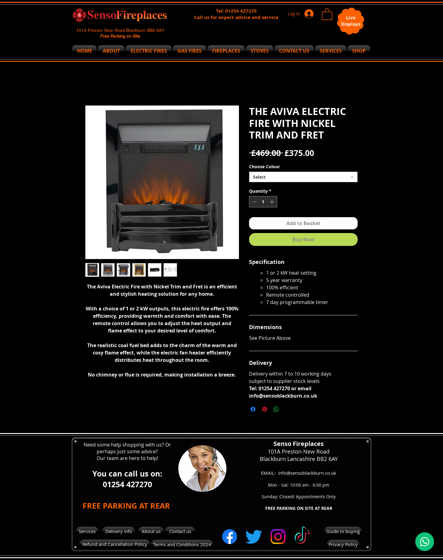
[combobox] (303, 177)
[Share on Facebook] (253, 409)
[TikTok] (302, 537)
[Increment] (272, 201)
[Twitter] (254, 537)
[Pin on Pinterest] (264, 409)
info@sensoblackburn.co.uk (307, 473)
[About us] (151, 531)
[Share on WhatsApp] (276, 409)
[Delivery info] (118, 531)
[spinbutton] (263, 201)
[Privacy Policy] (343, 544)
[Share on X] (288, 409)
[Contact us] (180, 531)
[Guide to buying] (343, 531)
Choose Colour (264, 166)
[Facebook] (230, 537)
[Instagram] (278, 537)
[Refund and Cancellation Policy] (114, 544)
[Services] (87, 531)
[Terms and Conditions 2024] (182, 544)
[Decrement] (254, 201)
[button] (327, 14)
